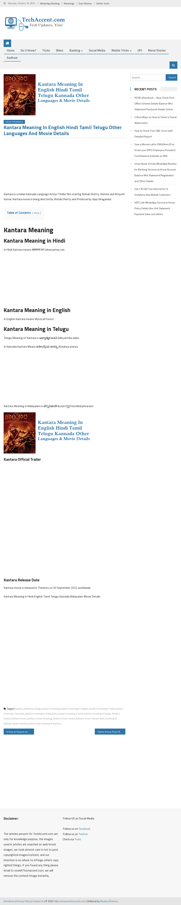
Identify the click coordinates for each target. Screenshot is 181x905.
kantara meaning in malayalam (41, 713)
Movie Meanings (14, 121)
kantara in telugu (32, 708)
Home (11, 50)
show (36, 213)
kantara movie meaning (39, 718)
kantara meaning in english (74, 708)
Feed (78, 839)
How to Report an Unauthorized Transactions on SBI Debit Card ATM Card (21, 732)
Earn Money (85, 3)
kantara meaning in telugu (97, 713)
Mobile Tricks (120, 50)
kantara (19, 708)
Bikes (59, 50)
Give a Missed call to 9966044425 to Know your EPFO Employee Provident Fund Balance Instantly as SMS (154, 150)
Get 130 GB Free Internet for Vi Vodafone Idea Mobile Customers (152, 192)
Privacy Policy (24, 901)
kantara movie (19, 718)
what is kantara (20, 723)
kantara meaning (50, 708)
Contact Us (38, 901)
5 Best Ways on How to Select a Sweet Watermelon (155, 120)
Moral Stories (157, 50)
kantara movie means (64, 718)
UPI (140, 50)
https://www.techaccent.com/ (70, 901)
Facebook (84, 828)
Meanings (69, 3)
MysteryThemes (109, 901)
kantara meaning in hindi (101, 708)
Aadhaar (12, 57)
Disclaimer (9, 901)
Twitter (83, 834)
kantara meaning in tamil (70, 713)
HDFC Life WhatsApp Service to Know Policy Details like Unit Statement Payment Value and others (154, 208)
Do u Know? (28, 50)
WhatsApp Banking (49, 3)
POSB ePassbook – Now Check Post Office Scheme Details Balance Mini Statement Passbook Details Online (154, 103)
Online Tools (102, 3)
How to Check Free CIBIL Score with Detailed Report (153, 133)
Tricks (46, 50)
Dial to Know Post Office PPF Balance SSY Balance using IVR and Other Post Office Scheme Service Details (111, 732)
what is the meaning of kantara (45, 723)
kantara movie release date (90, 718)
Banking (74, 50)
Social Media (97, 50)
